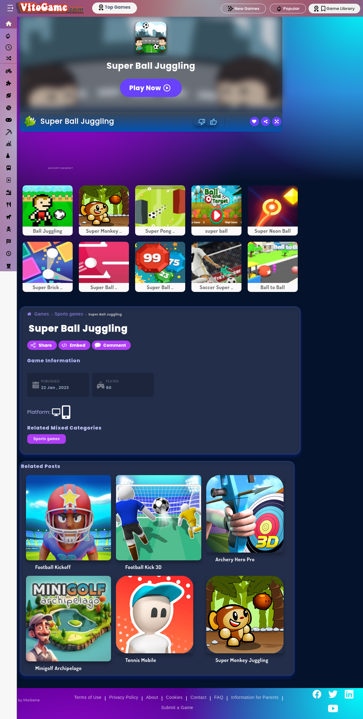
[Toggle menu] (10, 8)
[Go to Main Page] (51, 8)
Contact (198, 697)
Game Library (336, 8)
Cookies (174, 697)
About (152, 697)
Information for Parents (255, 697)
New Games (240, 8)
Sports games (69, 313)
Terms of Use (87, 697)
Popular (285, 8)
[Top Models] (117, 7)
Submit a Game (177, 707)
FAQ (219, 697)
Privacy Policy (123, 697)
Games (41, 313)
